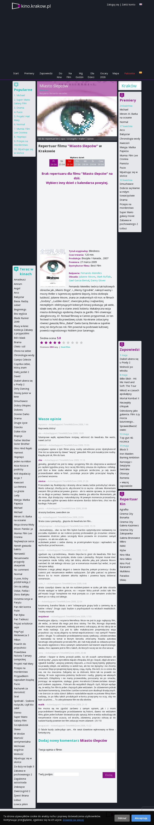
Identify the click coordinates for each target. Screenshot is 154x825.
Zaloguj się (113, 4)
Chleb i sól (19, 346)
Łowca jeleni (21, 804)
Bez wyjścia (20, 313)
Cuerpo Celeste (22, 359)
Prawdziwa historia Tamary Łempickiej (23, 655)
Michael (124, 109)
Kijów (123, 550)
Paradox (124, 575)
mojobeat (43, 616)
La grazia (19, 491)
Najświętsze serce (24, 541)
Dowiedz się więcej (73, 819)
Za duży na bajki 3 (24, 766)
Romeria (124, 477)
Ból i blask (19, 337)
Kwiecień (125, 143)
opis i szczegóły (69, 138)
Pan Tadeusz (21, 619)
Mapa (115, 73)
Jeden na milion (22, 461)
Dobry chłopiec (22, 405)
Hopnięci (21, 136)
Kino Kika (125, 554)
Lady (16, 495)
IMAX (123, 545)
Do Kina (59, 75)
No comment (21, 569)
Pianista (124, 163)
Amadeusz (20, 279)
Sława (17, 729)
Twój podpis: (46, 774)
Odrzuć (122, 818)
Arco (122, 130)
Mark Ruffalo (104, 276)
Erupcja (18, 435)
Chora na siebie (22, 351)
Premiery (29, 73)
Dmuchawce (126, 183)
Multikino (125, 571)
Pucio (123, 167)
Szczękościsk (21, 725)
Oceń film (65, 347)
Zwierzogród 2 (22, 791)
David (17, 376)
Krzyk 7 (18, 478)
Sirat (16, 696)
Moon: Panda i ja (23, 528)
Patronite (129, 73)
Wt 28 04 (85, 163)
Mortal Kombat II (129, 398)
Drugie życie (20, 422)
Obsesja (124, 473)
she (40, 460)
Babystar (125, 134)
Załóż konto (128, 4)
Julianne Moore (87, 276)
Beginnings (20, 309)
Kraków (128, 86)
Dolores (18, 409)
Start (16, 73)
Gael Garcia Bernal (79, 280)
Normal (124, 122)
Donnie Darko (21, 414)
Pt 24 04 (54, 163)
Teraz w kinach (26, 271)
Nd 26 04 (70, 163)
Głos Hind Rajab (23, 448)
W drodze (19, 733)
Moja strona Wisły (24, 524)
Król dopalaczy (22, 473)
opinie (90, 138)
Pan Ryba (19, 614)
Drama (123, 199)
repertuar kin (52, 138)
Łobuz (123, 228)
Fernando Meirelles (58, 93)
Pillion (17, 639)
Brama (17, 342)
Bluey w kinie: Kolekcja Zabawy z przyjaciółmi (23, 329)
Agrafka (124, 509)
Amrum (18, 284)
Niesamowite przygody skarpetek (21, 561)
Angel (17, 288)
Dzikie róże (20, 431)
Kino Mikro (126, 559)
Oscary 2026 (104, 75)
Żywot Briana (21, 795)
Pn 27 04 (77, 163)
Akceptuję (141, 818)
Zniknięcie (19, 786)
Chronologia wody (130, 138)
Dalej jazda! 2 (21, 372)
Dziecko (18, 427)
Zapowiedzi (46, 73)
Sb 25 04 (62, 163)
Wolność (18, 754)
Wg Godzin (79, 75)
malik (41, 704)
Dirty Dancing (21, 388)
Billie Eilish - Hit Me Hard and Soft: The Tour (128, 382)
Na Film (69, 75)
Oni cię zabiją (21, 586)
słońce (41, 481)
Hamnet (18, 452)
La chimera (20, 486)
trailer (82, 138)
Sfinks (123, 580)
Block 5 (124, 449)
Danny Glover (98, 280)
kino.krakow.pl (36, 6)
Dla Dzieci (91, 75)
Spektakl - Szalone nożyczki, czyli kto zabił (24, 704)
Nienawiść (19, 553)
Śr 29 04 (93, 163)
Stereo (17, 712)
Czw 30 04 (101, 163)
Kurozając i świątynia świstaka (126, 465)
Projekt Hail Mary (23, 663)
